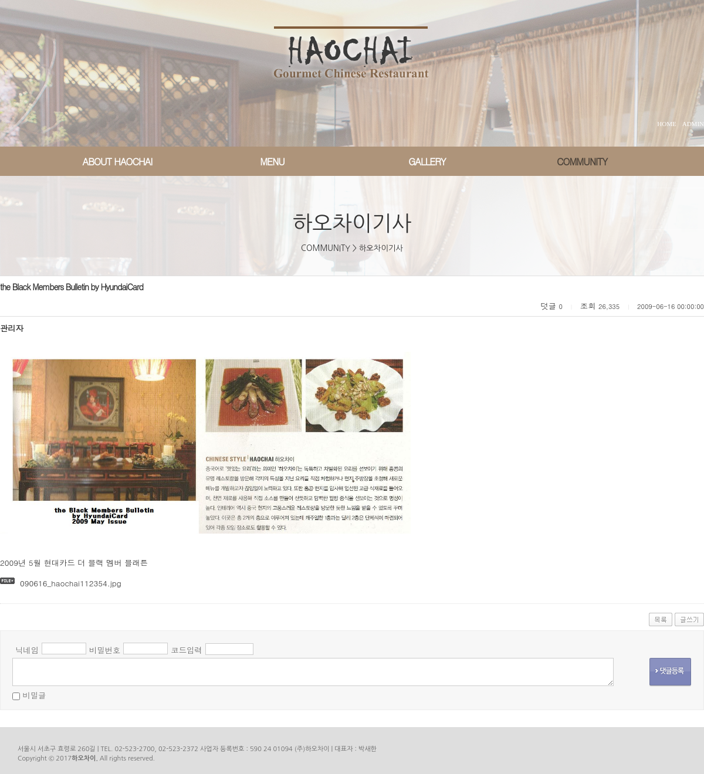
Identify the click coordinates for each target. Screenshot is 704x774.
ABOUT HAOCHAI (118, 161)
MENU (272, 161)
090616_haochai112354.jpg (70, 583)
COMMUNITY (582, 161)
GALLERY (426, 161)
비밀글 (34, 695)
